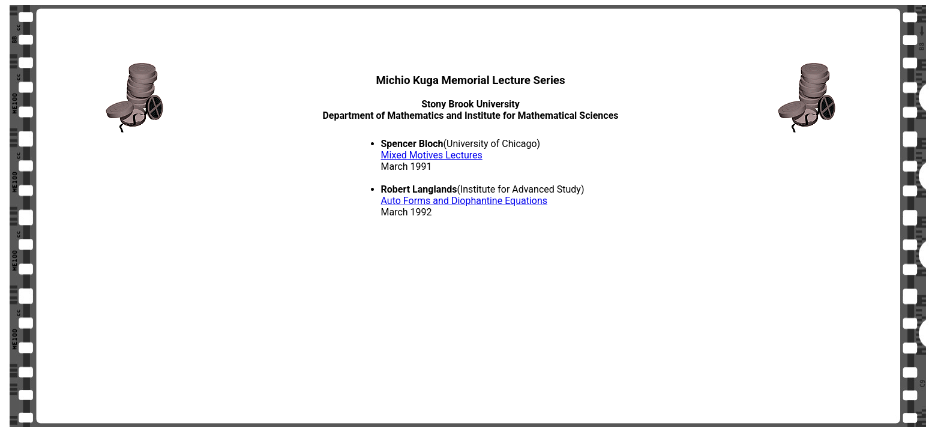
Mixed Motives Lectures (432, 155)
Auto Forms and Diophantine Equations (464, 200)
